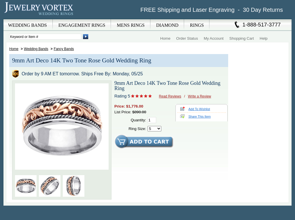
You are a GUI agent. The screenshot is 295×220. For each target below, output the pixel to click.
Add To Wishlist (199, 109)
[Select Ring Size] (154, 128)
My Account (214, 38)
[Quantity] (152, 120)
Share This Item (199, 116)
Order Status (187, 38)
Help (263, 38)
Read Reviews (170, 96)
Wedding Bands (36, 49)
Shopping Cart (241, 38)
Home (165, 38)
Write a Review (199, 96)
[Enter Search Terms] (45, 37)
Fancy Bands (64, 49)
